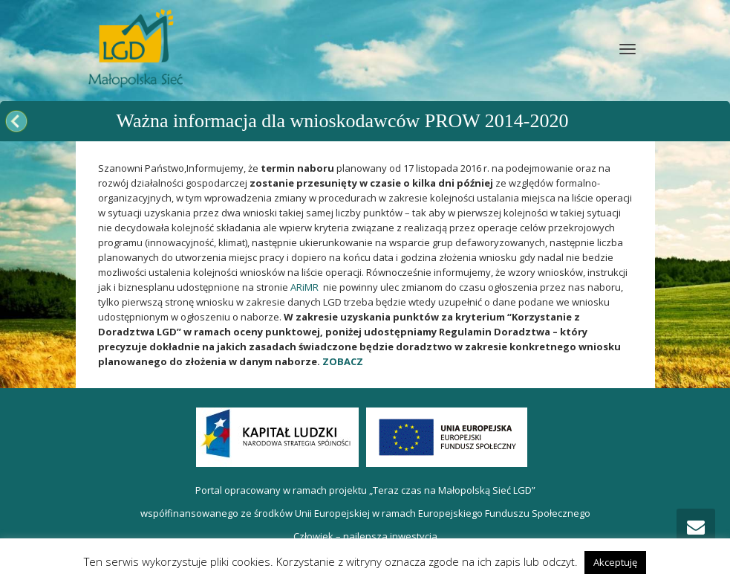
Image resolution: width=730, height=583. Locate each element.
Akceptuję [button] (615, 562)
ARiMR (304, 287)
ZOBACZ (342, 361)
